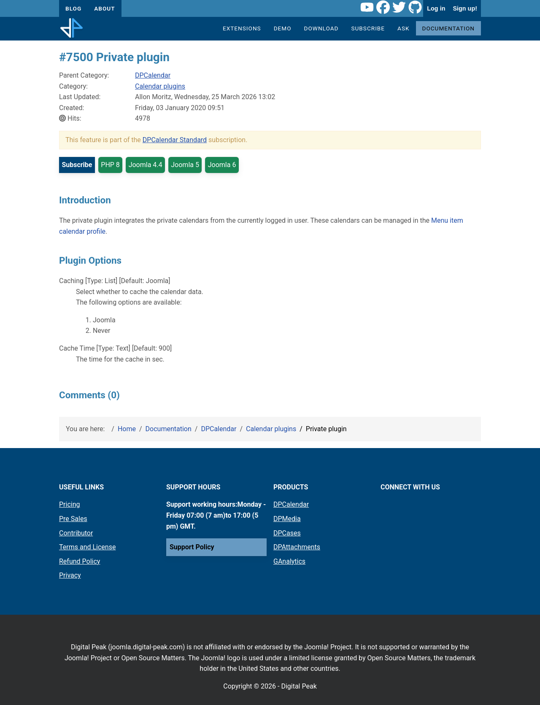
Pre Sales (73, 519)
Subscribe (368, 28)
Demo (283, 28)
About (104, 8)
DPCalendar (152, 75)
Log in (436, 8)
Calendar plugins (160, 86)
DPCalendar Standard (175, 140)
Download (321, 28)
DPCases (287, 533)
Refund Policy (79, 561)
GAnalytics (289, 561)
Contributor (76, 533)
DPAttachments (296, 547)
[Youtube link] (367, 8)
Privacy (70, 575)
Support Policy (192, 547)
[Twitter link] (399, 8)
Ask (403, 28)
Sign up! (465, 8)
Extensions (242, 28)
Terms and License (87, 547)
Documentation (448, 28)
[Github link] (415, 8)
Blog (73, 8)
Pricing (69, 504)
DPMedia (287, 519)
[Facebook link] (383, 8)
